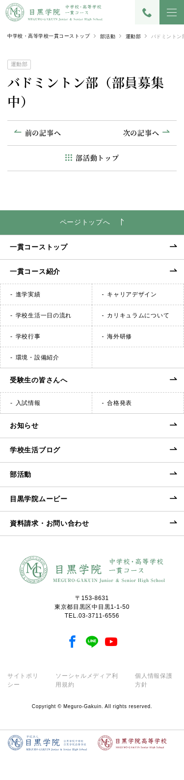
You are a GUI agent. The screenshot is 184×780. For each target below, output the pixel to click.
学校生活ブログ (35, 450)
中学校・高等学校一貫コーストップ (48, 36)
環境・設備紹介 (37, 357)
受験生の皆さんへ (39, 380)
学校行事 (28, 336)
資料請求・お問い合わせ (49, 523)
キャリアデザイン (132, 294)
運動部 (133, 36)
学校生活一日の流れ (44, 315)
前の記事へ (43, 132)
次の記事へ (141, 132)
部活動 (108, 36)
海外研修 (119, 336)
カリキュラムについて (138, 315)
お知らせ (24, 425)
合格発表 (119, 403)
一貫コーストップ (39, 247)
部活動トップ (97, 157)
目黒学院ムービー (39, 499)
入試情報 (28, 403)
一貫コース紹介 (35, 271)
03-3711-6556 (99, 615)
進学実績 (28, 294)
